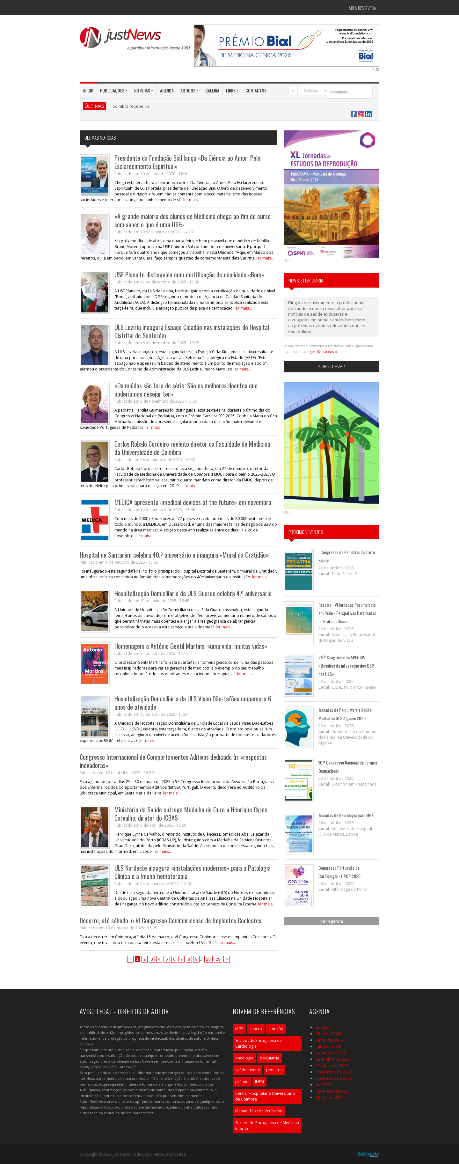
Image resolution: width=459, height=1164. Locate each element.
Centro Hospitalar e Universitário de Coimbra (265, 1096)
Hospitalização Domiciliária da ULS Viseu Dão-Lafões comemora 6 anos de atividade (192, 703)
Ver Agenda (331, 921)
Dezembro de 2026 (334, 1078)
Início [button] (88, 90)
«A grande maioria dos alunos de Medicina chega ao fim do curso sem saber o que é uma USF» (192, 220)
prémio (242, 1081)
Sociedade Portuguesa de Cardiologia (258, 1043)
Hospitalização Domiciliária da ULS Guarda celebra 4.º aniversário (193, 593)
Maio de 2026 (328, 1033)
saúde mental (247, 1069)
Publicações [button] (113, 90)
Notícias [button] (143, 90)
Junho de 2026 (329, 1040)
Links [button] (232, 90)
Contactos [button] (255, 90)
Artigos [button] (189, 90)
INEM (259, 1081)
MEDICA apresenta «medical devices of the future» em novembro (192, 502)
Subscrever (331, 366)
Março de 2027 (330, 1097)
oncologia (244, 1058)
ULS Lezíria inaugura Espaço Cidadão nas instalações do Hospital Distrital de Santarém (191, 331)
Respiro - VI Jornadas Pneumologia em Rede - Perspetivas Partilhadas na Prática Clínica (347, 613)
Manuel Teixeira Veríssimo (258, 1111)
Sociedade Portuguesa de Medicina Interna (267, 1125)
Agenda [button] (167, 90)
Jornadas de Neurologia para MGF (346, 815)
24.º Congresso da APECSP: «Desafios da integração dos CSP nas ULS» (346, 665)
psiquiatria (269, 1058)
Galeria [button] (212, 90)
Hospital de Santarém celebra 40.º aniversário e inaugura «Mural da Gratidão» (174, 555)
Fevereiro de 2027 (333, 1091)
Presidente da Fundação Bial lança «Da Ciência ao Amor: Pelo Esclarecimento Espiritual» (187, 162)
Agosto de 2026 (330, 1053)
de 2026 (323, 1027)
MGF (239, 1028)
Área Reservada (362, 7)
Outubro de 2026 (332, 1065)
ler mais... (191, 199)
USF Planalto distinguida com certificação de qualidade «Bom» (189, 274)
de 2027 (323, 1084)
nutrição (275, 1028)
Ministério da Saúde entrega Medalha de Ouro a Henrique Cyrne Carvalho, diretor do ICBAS (190, 814)
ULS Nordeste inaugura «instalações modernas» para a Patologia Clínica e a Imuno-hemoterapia (192, 872)
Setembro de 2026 (333, 1059)
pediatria (274, 1069)
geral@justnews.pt (324, 351)
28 (208, 959)
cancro (256, 1028)
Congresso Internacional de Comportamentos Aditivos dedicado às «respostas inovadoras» (173, 761)
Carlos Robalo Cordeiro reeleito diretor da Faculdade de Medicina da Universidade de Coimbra (192, 448)
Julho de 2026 (328, 1046)
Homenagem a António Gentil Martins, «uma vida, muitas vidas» (190, 646)
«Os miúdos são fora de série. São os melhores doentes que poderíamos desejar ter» (186, 390)
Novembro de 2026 (334, 1072)
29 (218, 959)
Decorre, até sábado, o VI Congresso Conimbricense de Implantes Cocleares (170, 920)
